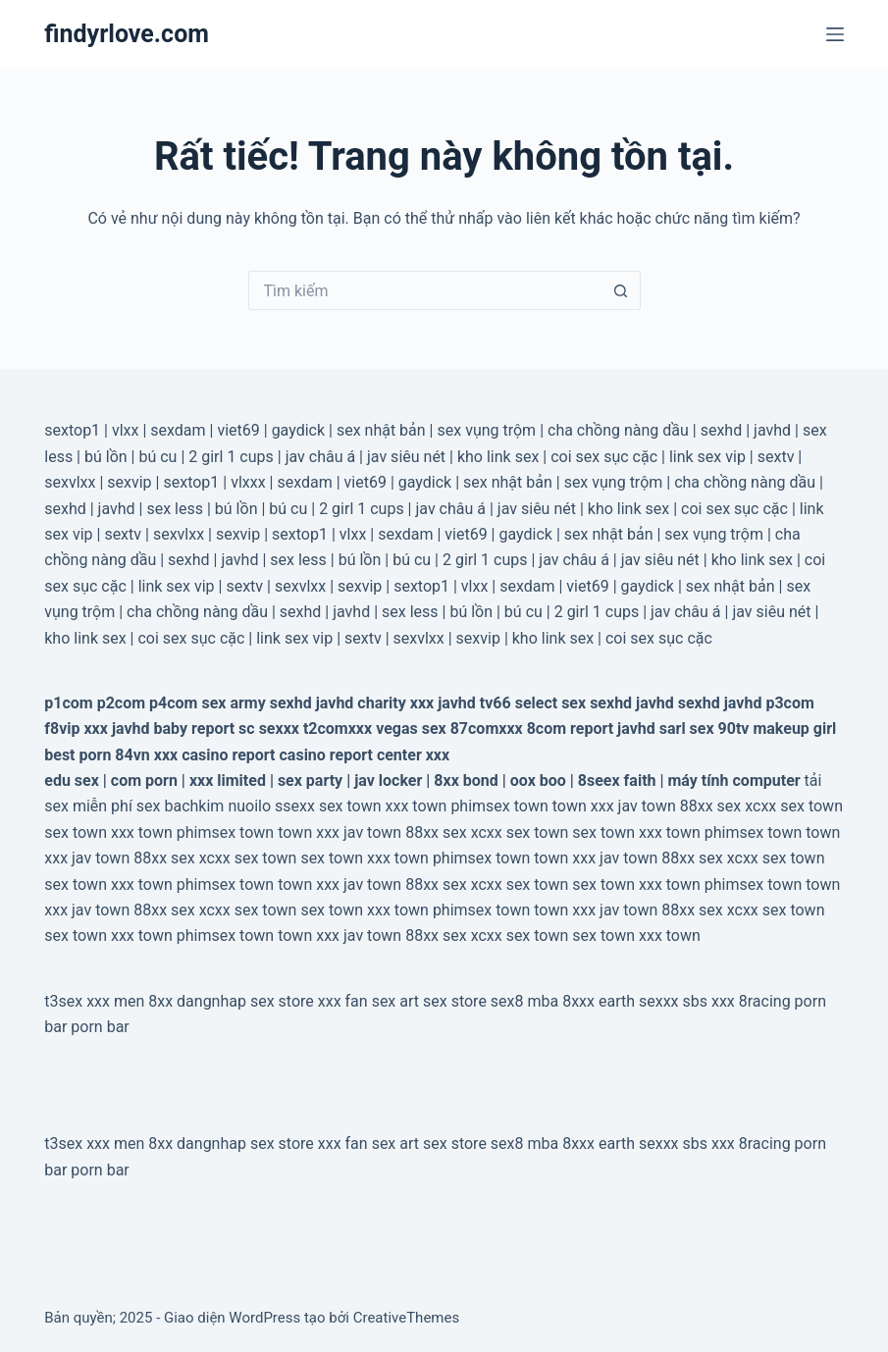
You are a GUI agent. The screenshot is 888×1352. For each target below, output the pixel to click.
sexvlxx (69, 482)
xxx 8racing (751, 1001)
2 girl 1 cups (231, 456)
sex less (174, 508)
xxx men (115, 1001)
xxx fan (343, 1001)
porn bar (100, 1026)
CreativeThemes (406, 1317)
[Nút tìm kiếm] (621, 290)
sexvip (129, 482)
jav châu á (321, 456)
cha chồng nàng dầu (618, 430)
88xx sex (711, 806)
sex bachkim (180, 806)
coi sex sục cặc (603, 456)
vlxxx (248, 482)
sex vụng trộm (486, 430)
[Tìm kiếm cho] (424, 290)
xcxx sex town (794, 806)
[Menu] (835, 34)
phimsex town (499, 806)
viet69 (238, 430)
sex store (282, 1001)
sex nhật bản (381, 430)
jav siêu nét (406, 456)
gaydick (298, 430)
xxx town (416, 806)
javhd (772, 430)
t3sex (63, 1001)
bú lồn (106, 456)
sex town (350, 806)
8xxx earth (598, 1001)
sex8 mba (524, 1001)
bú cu (157, 456)
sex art (395, 1001)
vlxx (125, 430)
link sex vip (707, 456)
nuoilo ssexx (271, 806)
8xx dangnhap (197, 1001)
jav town (647, 806)
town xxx (583, 806)
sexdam (177, 430)
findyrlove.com (126, 34)
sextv (776, 456)
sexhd (722, 430)
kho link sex (498, 456)
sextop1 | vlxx (440, 586)
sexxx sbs (673, 1001)
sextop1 (72, 430)
